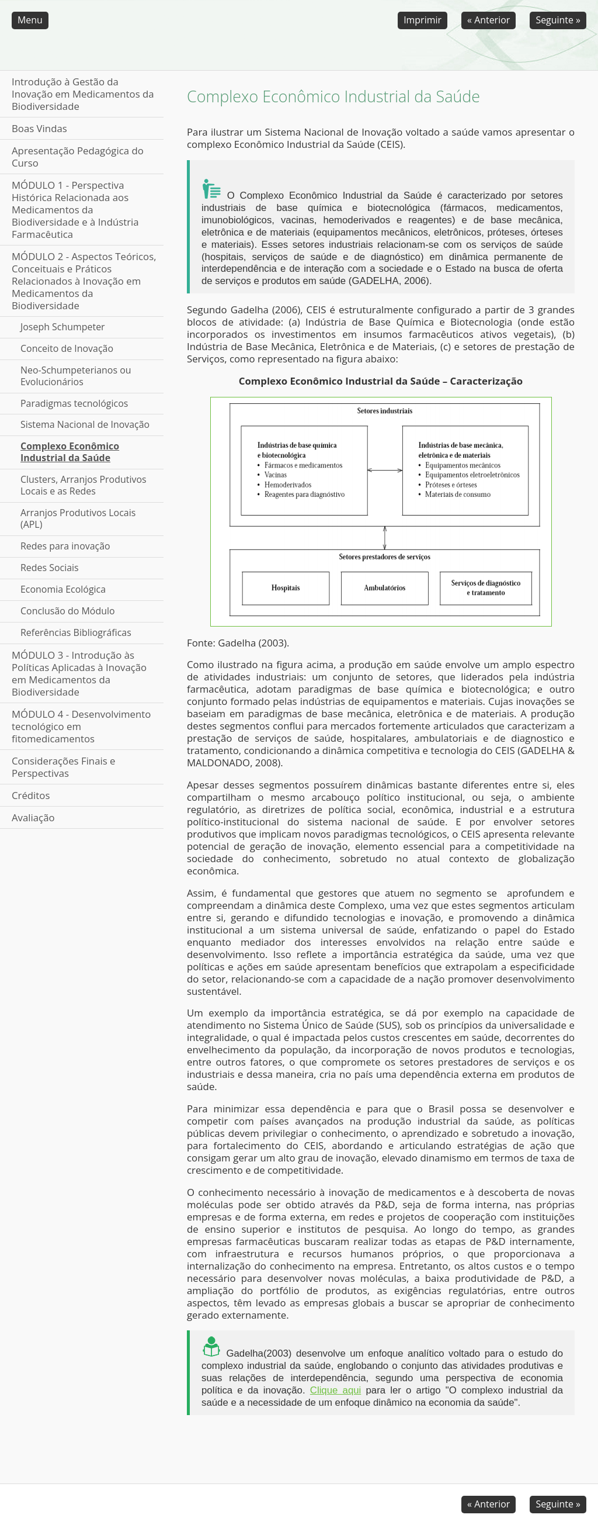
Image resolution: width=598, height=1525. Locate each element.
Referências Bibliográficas (75, 632)
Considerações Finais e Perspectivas (64, 767)
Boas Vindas (39, 128)
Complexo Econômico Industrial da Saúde (69, 452)
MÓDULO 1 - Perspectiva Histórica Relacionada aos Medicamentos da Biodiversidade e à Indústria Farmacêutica (75, 209)
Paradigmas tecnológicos (74, 403)
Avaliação (33, 817)
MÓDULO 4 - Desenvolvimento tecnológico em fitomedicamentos (81, 726)
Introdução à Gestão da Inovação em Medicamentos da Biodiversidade (83, 94)
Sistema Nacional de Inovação (85, 424)
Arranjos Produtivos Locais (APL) (77, 518)
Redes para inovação (65, 546)
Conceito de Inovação (66, 348)
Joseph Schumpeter (62, 326)
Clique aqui (335, 1390)
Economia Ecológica (63, 589)
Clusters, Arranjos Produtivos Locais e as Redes (83, 485)
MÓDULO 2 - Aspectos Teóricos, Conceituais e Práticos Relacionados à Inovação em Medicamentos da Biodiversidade (84, 281)
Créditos (31, 795)
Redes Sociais (49, 567)
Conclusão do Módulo (67, 610)
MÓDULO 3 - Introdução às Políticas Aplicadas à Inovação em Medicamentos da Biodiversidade (79, 673)
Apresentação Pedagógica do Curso (78, 157)
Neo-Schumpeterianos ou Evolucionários (75, 376)
